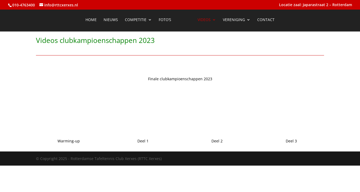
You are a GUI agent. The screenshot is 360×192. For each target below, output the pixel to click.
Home (91, 20)
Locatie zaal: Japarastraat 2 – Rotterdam (315, 5)
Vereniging (234, 20)
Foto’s (165, 20)
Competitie (135, 20)
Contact (266, 20)
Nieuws (111, 20)
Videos (204, 20)
